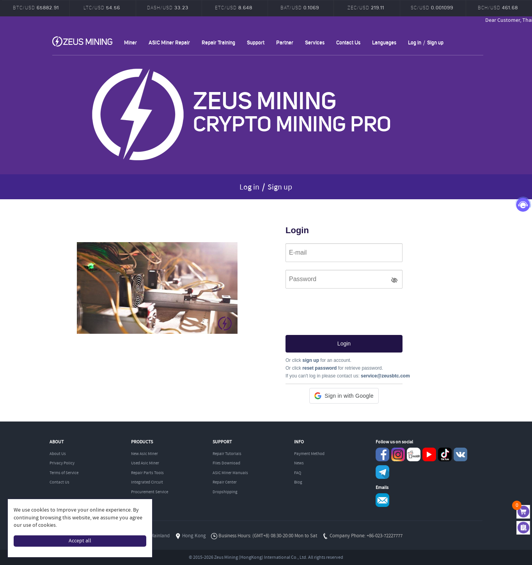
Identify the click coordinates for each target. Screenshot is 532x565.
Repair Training (218, 42)
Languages (384, 42)
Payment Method (309, 454)
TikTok (445, 454)
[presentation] (345, 309)
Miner (130, 42)
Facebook (382, 454)
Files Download (226, 463)
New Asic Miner (144, 454)
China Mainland (153, 536)
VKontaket (460, 454)
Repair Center (225, 482)
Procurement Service (149, 492)
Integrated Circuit (147, 482)
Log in (414, 42)
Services (315, 42)
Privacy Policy (62, 463)
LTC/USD (101, 7)
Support (255, 42)
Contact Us (348, 42)
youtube (429, 454)
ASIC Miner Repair (169, 42)
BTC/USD (36, 7)
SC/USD (432, 7)
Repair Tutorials (227, 454)
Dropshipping (225, 492)
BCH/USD (498, 7)
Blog (298, 482)
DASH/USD (167, 7)
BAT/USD (299, 7)
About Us (58, 454)
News (299, 463)
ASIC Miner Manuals (230, 473)
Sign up (435, 42)
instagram (398, 454)
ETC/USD (233, 7)
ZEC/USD (366, 7)
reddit (413, 454)
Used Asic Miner (145, 463)
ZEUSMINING (82, 41)
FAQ (297, 473)
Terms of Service (64, 473)
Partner (284, 42)
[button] (343, 396)
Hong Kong (194, 536)
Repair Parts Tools (147, 473)
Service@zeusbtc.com (382, 500)
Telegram (382, 472)
